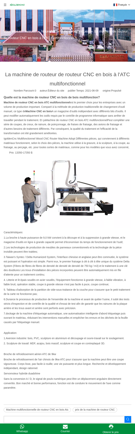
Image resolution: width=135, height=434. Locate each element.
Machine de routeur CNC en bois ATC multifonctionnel (76, 120)
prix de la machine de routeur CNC (95, 409)
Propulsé (116, 90)
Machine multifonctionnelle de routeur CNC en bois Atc (37, 409)
